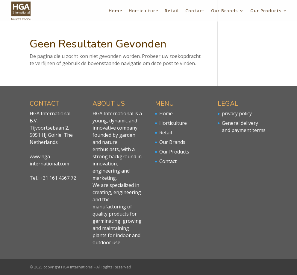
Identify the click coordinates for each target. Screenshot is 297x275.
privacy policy (237, 113)
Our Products (265, 11)
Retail (172, 11)
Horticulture (143, 11)
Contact (194, 11)
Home (115, 11)
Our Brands (224, 11)
